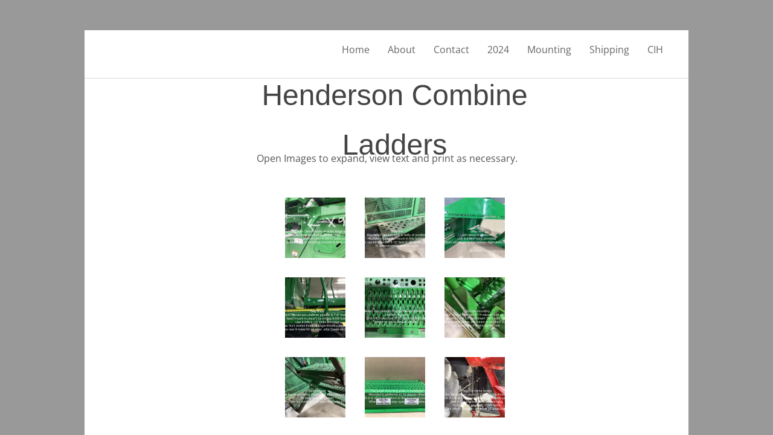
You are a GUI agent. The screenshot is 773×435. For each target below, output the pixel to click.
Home (356, 49)
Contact (451, 49)
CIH (655, 49)
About (401, 49)
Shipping (609, 49)
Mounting (549, 49)
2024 (498, 49)
